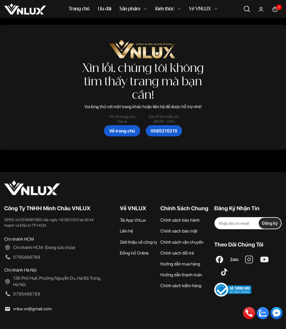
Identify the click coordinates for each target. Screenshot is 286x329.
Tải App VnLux (133, 220)
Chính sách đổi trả (177, 253)
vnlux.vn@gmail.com (32, 308)
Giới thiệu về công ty (138, 242)
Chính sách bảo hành (180, 220)
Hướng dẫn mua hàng (180, 264)
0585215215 (164, 131)
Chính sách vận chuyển (181, 242)
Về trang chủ (122, 131)
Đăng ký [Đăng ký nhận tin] (270, 223)
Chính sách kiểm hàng (180, 285)
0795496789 (26, 257)
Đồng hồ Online (134, 253)
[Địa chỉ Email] (248, 223)
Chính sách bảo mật (178, 231)
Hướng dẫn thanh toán (181, 274)
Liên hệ (126, 231)
